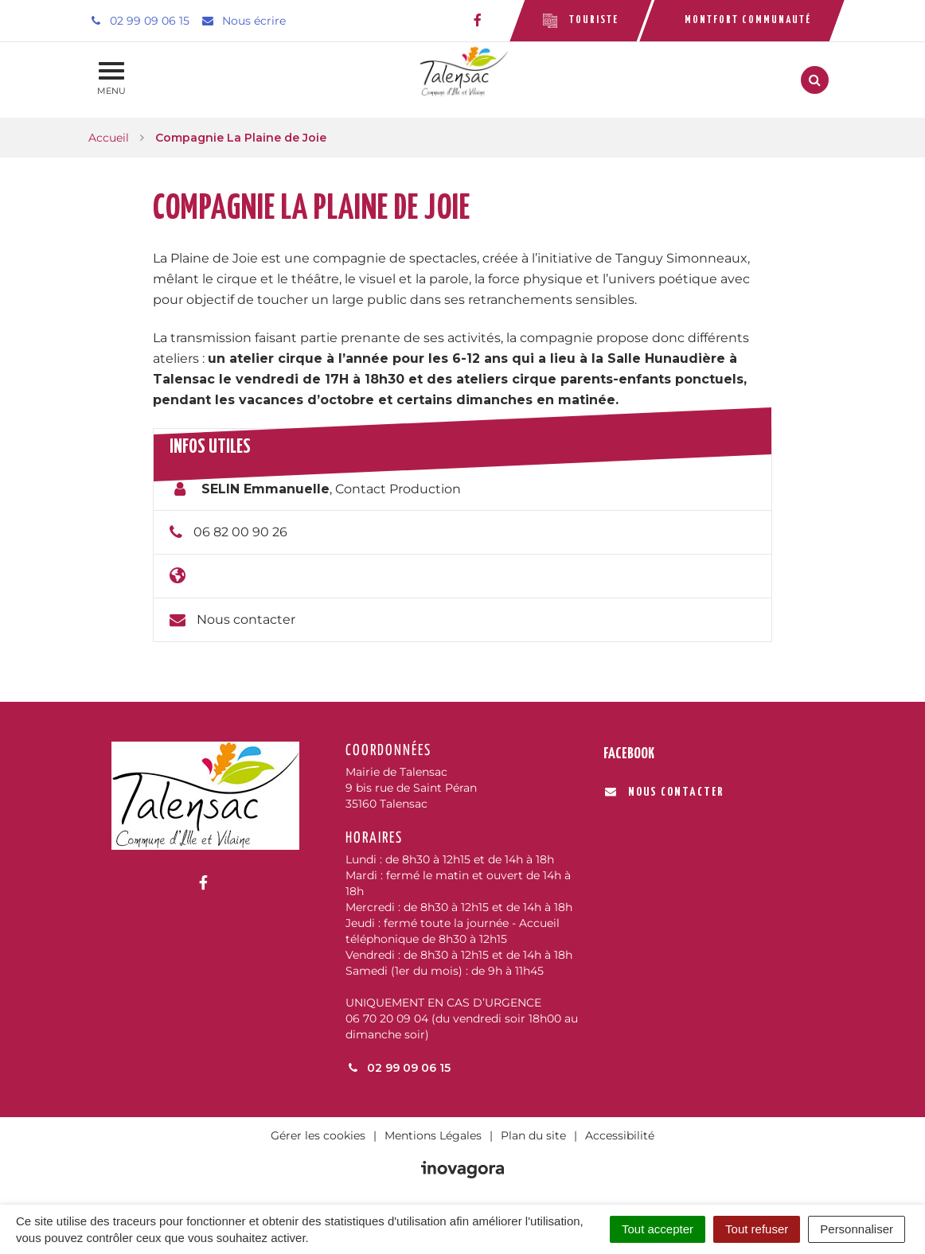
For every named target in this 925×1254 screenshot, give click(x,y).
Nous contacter (246, 619)
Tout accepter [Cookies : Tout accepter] (657, 1229)
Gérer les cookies (318, 1135)
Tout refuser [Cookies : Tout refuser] (756, 1229)
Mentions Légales (433, 1135)
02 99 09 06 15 (398, 1068)
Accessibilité (619, 1135)
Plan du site (533, 1135)
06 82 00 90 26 (240, 531)
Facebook (628, 753)
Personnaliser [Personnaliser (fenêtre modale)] (856, 1229)
